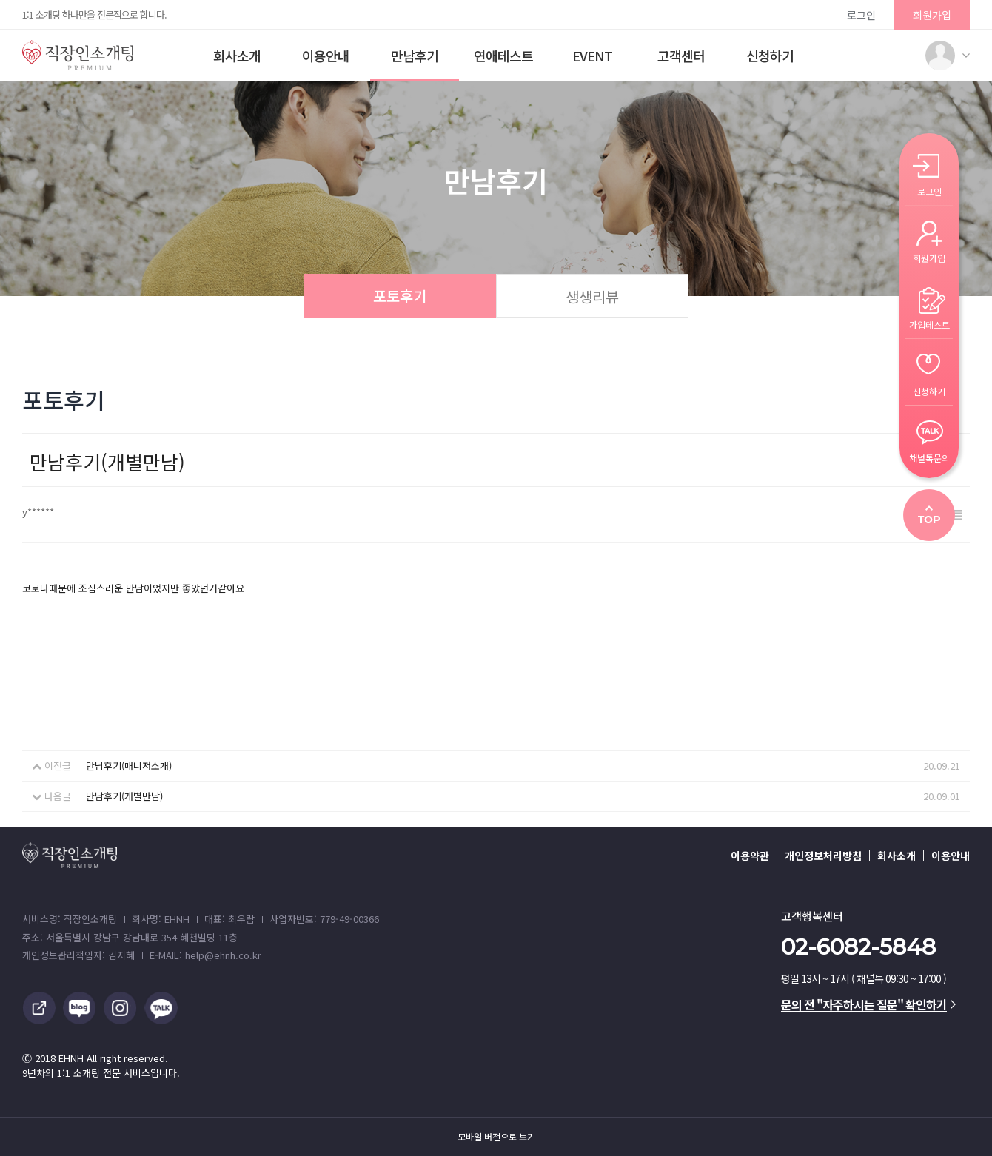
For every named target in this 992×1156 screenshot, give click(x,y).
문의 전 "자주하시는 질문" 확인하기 (868, 1004)
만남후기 (414, 55)
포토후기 (399, 295)
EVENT (592, 55)
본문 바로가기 (0, 0)
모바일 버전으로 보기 (496, 1136)
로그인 (861, 14)
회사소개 (237, 55)
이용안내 (325, 55)
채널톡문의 (929, 457)
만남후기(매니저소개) (129, 766)
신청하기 (770, 55)
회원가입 (932, 14)
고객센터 (681, 55)
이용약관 (750, 855)
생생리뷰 (592, 296)
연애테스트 (503, 55)
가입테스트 (929, 323)
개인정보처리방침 (823, 855)
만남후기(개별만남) (124, 796)
